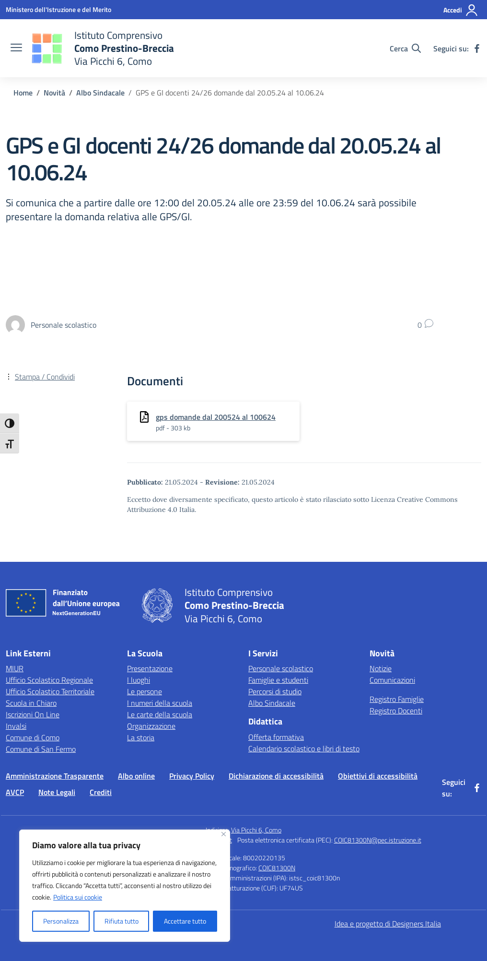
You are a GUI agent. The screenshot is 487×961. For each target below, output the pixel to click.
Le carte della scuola (159, 714)
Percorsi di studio (274, 691)
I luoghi (138, 680)
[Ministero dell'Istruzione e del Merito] (58, 9)
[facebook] (477, 48)
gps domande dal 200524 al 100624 (216, 417)
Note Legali (56, 792)
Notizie (381, 668)
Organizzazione (151, 726)
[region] (124, 886)
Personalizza (61, 921)
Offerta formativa (276, 737)
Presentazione (150, 668)
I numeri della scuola (159, 703)
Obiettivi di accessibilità (377, 776)
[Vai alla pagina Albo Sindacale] (100, 92)
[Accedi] (461, 10)
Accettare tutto (185, 921)
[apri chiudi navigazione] (16, 48)
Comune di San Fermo (41, 749)
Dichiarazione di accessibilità (276, 776)
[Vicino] (223, 834)
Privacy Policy (191, 776)
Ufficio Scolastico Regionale (49, 680)
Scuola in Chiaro (31, 703)
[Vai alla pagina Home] (23, 92)
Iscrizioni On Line (32, 714)
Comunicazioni (392, 680)
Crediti (101, 792)
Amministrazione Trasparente (55, 776)
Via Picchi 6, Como (256, 830)
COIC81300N (276, 868)
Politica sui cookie (77, 897)
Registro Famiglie (397, 699)
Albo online (136, 776)
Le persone (144, 691)
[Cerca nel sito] (405, 48)
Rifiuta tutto (121, 921)
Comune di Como (32, 737)
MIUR (14, 668)
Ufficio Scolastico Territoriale (50, 691)
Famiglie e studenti (278, 680)
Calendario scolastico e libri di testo (303, 748)
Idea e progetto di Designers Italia (388, 923)
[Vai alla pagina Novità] (54, 92)
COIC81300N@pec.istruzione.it (377, 840)
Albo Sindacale (271, 703)
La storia (140, 737)
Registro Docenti (396, 710)
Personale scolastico (280, 668)
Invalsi (16, 726)
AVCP (15, 792)
